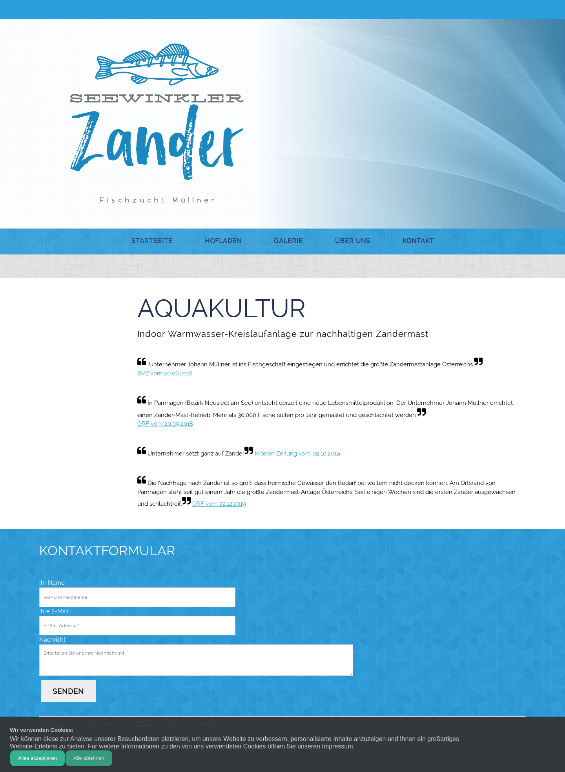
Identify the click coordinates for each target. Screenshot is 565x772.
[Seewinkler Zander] (157, 123)
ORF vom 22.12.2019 (219, 503)
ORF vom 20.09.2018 (165, 423)
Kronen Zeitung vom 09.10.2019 (297, 453)
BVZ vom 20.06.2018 (165, 373)
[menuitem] (152, 241)
